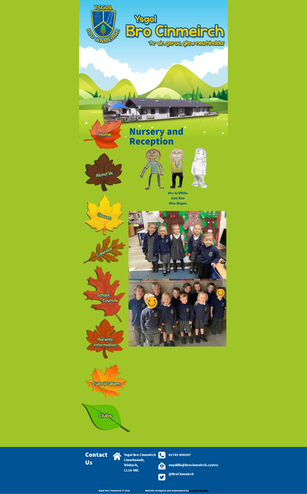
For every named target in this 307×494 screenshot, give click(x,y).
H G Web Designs (199, 490)
